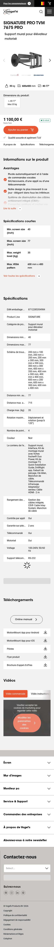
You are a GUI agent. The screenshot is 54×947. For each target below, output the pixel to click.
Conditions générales (12, 929)
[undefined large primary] (27, 723)
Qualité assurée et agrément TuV (24, 137)
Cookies (7, 924)
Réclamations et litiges (13, 934)
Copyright (7, 910)
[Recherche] (41, 4)
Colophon (7, 938)
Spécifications (28, 145)
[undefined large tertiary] (26, 619)
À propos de (9, 145)
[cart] (49, 3)
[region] (27, 60)
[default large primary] (20, 130)
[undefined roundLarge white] (50, 60)
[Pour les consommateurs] (17, 3)
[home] (10, 11)
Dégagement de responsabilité (16, 920)
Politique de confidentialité (15, 915)
